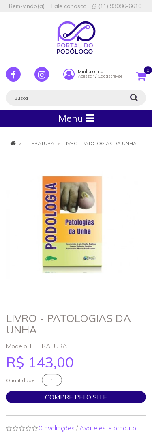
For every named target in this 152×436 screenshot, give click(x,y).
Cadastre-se (110, 76)
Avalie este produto (107, 428)
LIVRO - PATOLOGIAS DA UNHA (100, 143)
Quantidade (20, 380)
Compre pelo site (76, 397)
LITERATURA (39, 143)
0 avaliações (57, 428)
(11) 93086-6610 (116, 6)
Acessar (86, 76)
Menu (76, 118)
